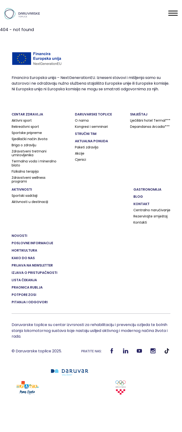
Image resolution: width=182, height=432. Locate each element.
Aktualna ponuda (91, 141)
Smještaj (138, 114)
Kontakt (141, 204)
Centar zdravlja (27, 114)
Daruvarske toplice (93, 114)
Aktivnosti (22, 189)
